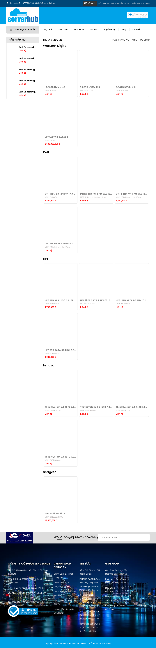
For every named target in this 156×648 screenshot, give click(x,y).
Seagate (49, 472)
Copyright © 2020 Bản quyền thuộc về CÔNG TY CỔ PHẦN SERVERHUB (78, 643)
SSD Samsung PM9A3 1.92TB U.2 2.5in (28, 91)
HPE (46, 259)
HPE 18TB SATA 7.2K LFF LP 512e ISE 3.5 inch (96, 300)
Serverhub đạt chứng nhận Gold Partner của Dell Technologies (90, 627)
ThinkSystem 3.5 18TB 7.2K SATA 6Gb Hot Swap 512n (61, 406)
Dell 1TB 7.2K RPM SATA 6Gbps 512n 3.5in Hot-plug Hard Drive (61, 193)
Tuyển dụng (109, 29)
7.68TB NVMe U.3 (90, 87)
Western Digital (55, 46)
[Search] (82, 15)
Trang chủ (47, 29)
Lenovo (48, 365)
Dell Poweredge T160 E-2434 (28, 47)
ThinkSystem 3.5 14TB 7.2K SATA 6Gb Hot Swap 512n (132, 406)
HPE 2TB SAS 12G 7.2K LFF (59, 300)
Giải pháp (79, 29)
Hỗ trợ (91, 3)
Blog (124, 29)
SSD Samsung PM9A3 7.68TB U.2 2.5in (28, 69)
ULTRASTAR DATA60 (56, 136)
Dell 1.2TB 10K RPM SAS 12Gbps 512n (132, 193)
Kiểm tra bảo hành (120, 3)
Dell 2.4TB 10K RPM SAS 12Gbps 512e (96, 193)
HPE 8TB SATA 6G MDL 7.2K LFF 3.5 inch (61, 350)
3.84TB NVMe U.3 (126, 87)
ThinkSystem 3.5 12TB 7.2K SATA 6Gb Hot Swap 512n (61, 456)
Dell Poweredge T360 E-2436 (28, 58)
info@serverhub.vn (46, 3)
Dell (46, 152)
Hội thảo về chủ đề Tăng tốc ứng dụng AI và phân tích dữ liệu (90, 615)
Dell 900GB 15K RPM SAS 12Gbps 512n (61, 243)
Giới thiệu (63, 29)
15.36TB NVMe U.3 (55, 87)
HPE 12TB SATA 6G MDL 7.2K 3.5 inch (132, 300)
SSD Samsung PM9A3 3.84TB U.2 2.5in (28, 80)
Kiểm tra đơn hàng (141, 3)
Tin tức (94, 29)
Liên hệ (136, 29)
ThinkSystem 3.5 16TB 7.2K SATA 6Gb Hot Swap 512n (96, 406)
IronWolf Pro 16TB (55, 513)
